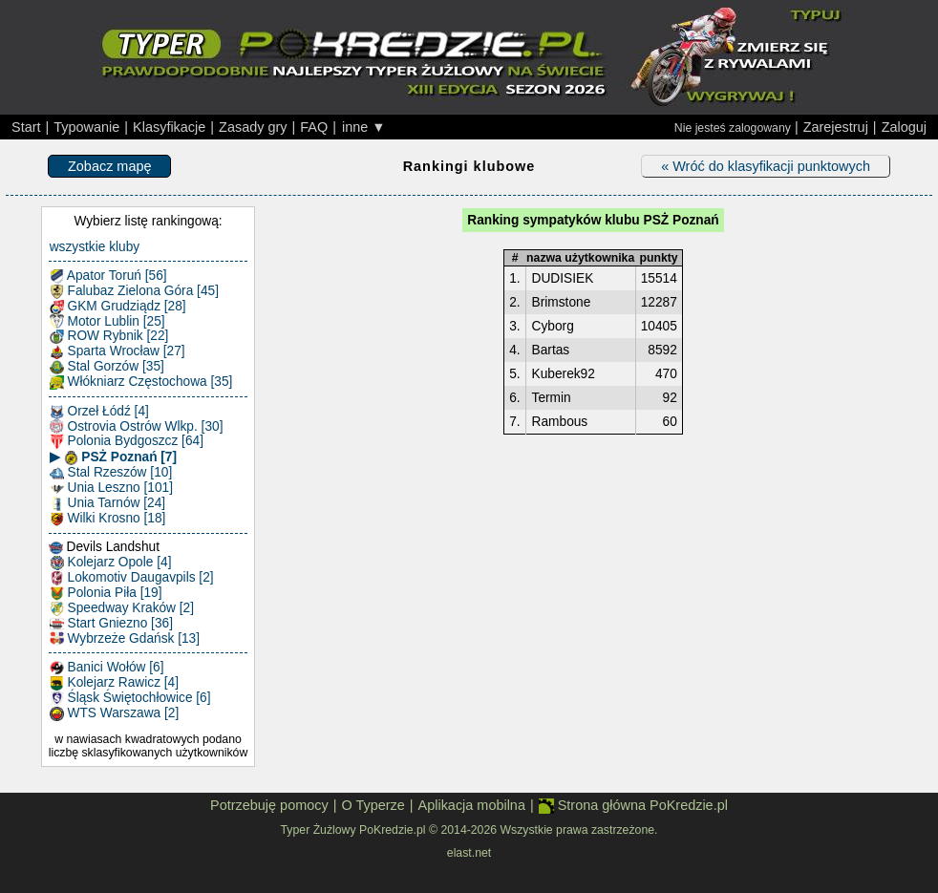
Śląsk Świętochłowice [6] (130, 698)
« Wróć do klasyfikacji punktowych (765, 166)
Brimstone (561, 302)
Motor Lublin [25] (107, 322)
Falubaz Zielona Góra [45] (134, 291)
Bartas (551, 350)
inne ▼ (364, 127)
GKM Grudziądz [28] (118, 306)
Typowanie (86, 127)
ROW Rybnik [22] (109, 336)
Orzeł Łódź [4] (99, 411)
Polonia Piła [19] (106, 593)
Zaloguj (904, 127)
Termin (551, 398)
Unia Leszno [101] (111, 488)
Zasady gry (253, 127)
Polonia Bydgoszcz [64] (126, 441)
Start (26, 127)
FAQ (314, 127)
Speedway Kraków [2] (122, 608)
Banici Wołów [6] (107, 667)
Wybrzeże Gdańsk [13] (125, 639)
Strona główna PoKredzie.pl (633, 805)
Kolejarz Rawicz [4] (114, 683)
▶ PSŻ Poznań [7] (113, 457)
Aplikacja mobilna (471, 805)
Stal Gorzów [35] (107, 366)
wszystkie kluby (94, 247)
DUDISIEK (563, 278)
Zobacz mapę (109, 166)
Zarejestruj (835, 127)
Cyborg (553, 326)
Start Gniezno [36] (111, 623)
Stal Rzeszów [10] (111, 472)
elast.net (469, 853)
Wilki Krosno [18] (108, 518)
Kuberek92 (563, 374)
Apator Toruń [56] (108, 276)
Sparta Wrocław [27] (117, 351)
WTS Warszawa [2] (115, 713)
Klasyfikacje (169, 127)
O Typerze (372, 805)
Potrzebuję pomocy (269, 805)
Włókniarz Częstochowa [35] (141, 382)
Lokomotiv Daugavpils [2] (132, 577)
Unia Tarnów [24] (107, 503)
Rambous (560, 422)
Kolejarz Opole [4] (111, 562)
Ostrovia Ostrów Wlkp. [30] (137, 427)
